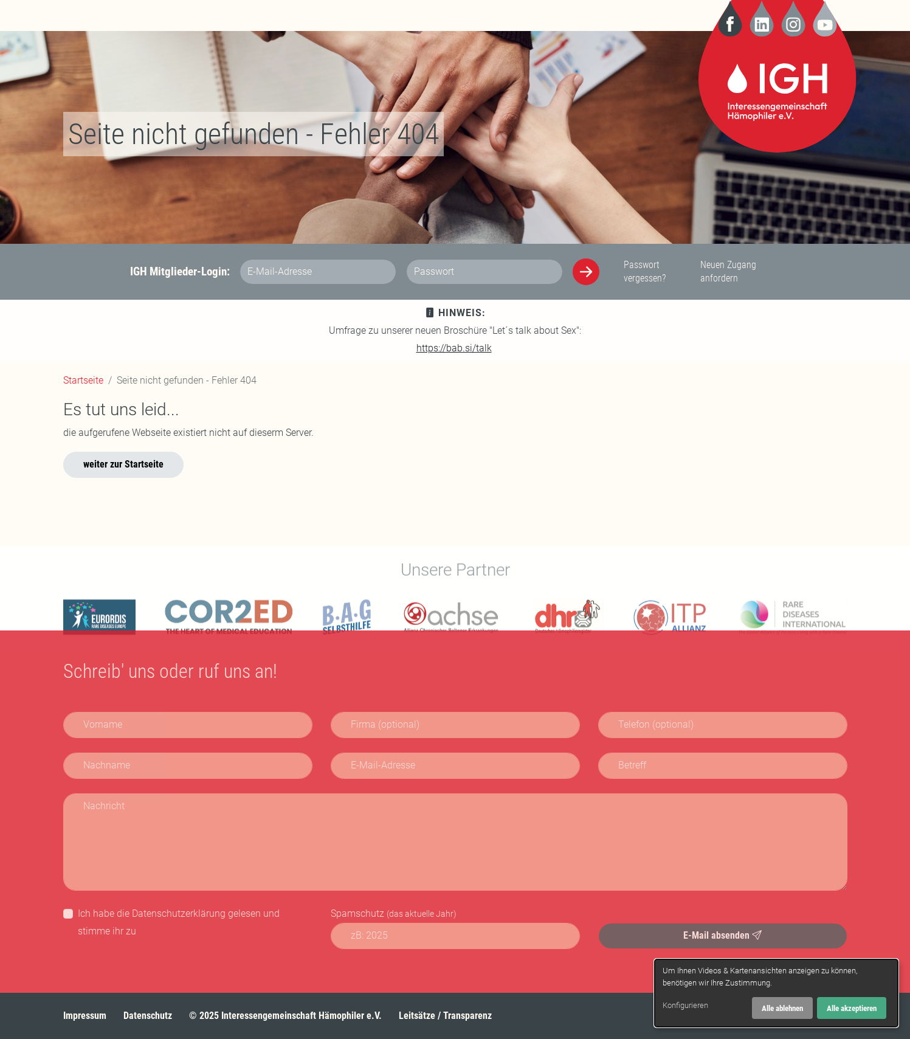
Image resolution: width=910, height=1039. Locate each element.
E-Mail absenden (722, 935)
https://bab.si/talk (454, 348)
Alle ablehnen (782, 1008)
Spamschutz (394, 913)
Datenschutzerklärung (179, 913)
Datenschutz (147, 1015)
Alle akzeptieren (852, 1008)
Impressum (84, 1015)
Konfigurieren (685, 1005)
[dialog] (776, 993)
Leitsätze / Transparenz (445, 1015)
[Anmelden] (586, 271)
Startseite (83, 380)
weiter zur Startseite (123, 464)
